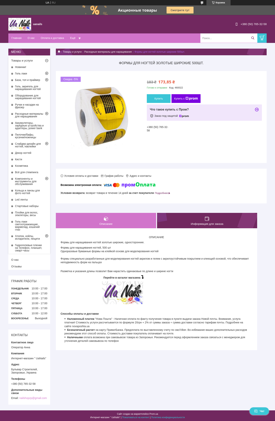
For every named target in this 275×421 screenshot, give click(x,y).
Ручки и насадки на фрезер (27, 106)
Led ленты (21, 199)
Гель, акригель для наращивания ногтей (28, 88)
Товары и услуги (72, 51)
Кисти (18, 159)
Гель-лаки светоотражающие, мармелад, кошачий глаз (27, 225)
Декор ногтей (23, 152)
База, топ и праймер (27, 79)
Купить (158, 98)
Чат (259, 411)
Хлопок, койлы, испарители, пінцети (27, 237)
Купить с (186, 98)
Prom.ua (153, 414)
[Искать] (252, 38)
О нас (31, 37)
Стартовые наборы (27, 206)
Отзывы (16, 266)
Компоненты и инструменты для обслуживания (25, 181)
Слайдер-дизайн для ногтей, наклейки (28, 145)
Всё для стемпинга (26, 172)
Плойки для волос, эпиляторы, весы (26, 214)
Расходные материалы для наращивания (108, 51)
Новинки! (20, 67)
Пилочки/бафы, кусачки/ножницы (25, 136)
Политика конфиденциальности (168, 417)
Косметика (21, 165)
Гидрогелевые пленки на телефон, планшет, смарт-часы (28, 248)
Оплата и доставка (52, 37)
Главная (16, 37)
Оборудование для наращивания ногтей (28, 97)
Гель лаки (21, 73)
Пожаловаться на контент (135, 417)
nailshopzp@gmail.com (33, 398)
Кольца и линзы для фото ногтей (27, 192)
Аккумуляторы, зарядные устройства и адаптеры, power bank (29, 125)
